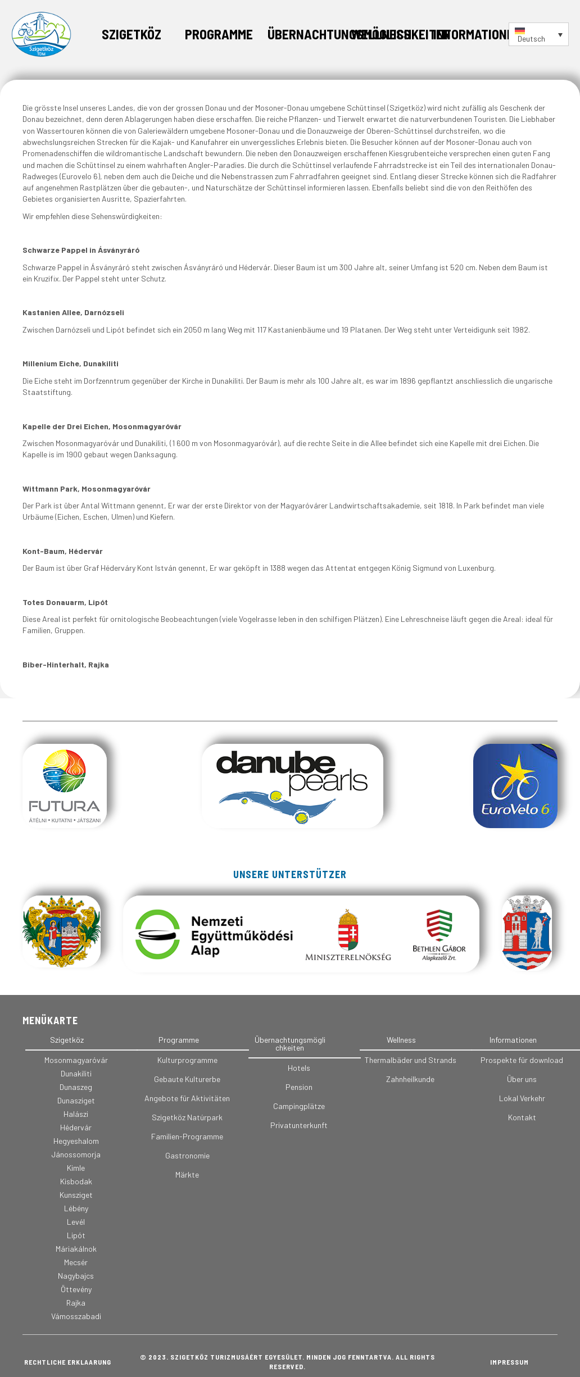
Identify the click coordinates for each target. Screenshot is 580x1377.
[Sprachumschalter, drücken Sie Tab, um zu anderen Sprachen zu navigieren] (539, 34)
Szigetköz (131, 34)
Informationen (477, 34)
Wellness (381, 34)
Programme (219, 34)
